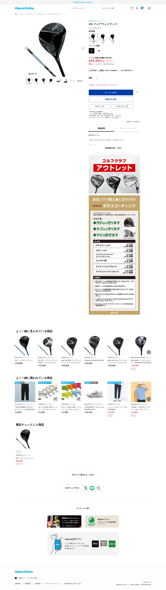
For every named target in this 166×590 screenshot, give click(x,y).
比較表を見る (122, 106)
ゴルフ (21, 14)
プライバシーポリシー (52, 584)
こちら (111, 114)
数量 (90, 78)
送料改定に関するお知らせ (83, 2)
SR (99, 51)
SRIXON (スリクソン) (97, 21)
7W (112, 39)
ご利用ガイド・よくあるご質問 (27, 578)
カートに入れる (111, 93)
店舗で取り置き (111, 100)
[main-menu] (149, 8)
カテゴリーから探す (83, 509)
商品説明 (101, 129)
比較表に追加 (99, 107)
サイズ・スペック (127, 129)
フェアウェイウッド (40, 14)
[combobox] (84, 9)
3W (93, 39)
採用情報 (27, 584)
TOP (16, 14)
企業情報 (17, 584)
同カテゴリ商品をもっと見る (83, 475)
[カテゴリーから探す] (112, 9)
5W (103, 39)
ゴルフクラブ (29, 14)
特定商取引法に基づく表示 (72, 584)
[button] (26, 49)
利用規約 (38, 584)
